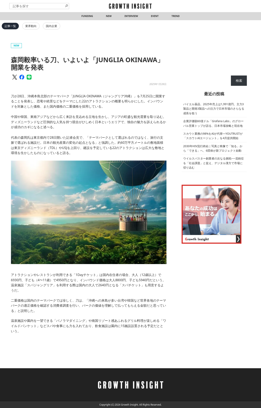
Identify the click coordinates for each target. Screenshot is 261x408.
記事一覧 (10, 26)
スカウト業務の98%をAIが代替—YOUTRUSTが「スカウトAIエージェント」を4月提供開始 (213, 136)
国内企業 (51, 26)
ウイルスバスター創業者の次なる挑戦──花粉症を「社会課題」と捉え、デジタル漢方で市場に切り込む (213, 162)
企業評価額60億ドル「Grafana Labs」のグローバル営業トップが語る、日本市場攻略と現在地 (213, 123)
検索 (239, 80)
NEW (109, 16)
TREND (176, 16)
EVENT (155, 16)
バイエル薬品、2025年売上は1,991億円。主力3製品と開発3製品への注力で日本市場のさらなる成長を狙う (213, 108)
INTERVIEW (131, 16)
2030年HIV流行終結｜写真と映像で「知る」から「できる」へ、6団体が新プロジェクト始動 (213, 148)
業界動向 (31, 26)
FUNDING (87, 16)
